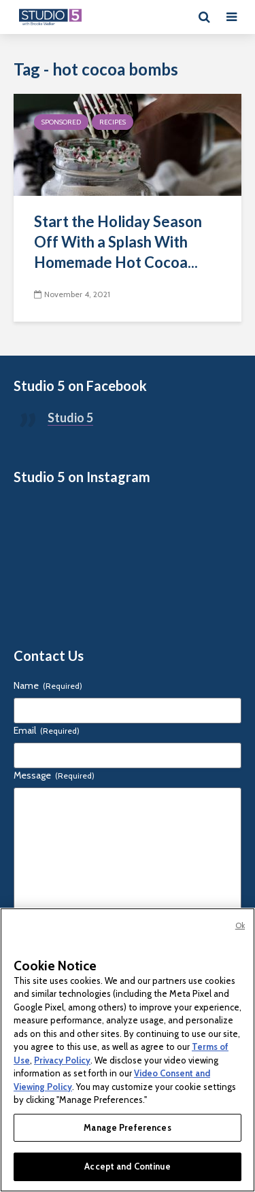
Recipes (112, 122)
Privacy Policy (62, 1060)
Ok (240, 925)
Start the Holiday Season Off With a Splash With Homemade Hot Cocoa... (118, 241)
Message (54, 775)
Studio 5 (70, 417)
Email (47, 730)
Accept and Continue (127, 1166)
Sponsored (61, 122)
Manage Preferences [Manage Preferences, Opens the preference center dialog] (127, 1127)
